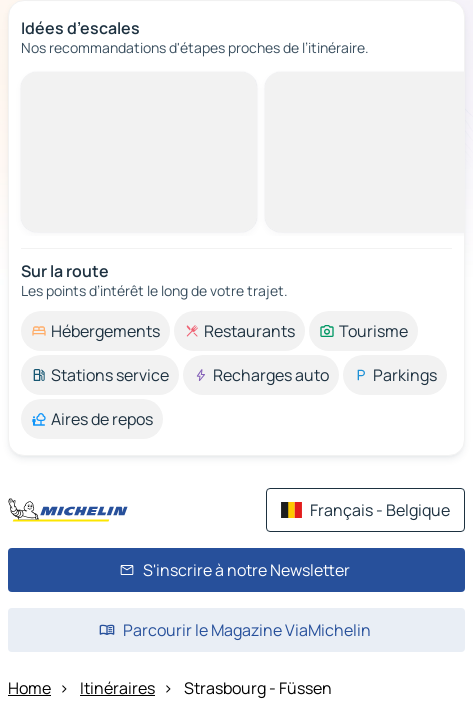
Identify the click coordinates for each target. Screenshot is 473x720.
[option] (95, 331)
